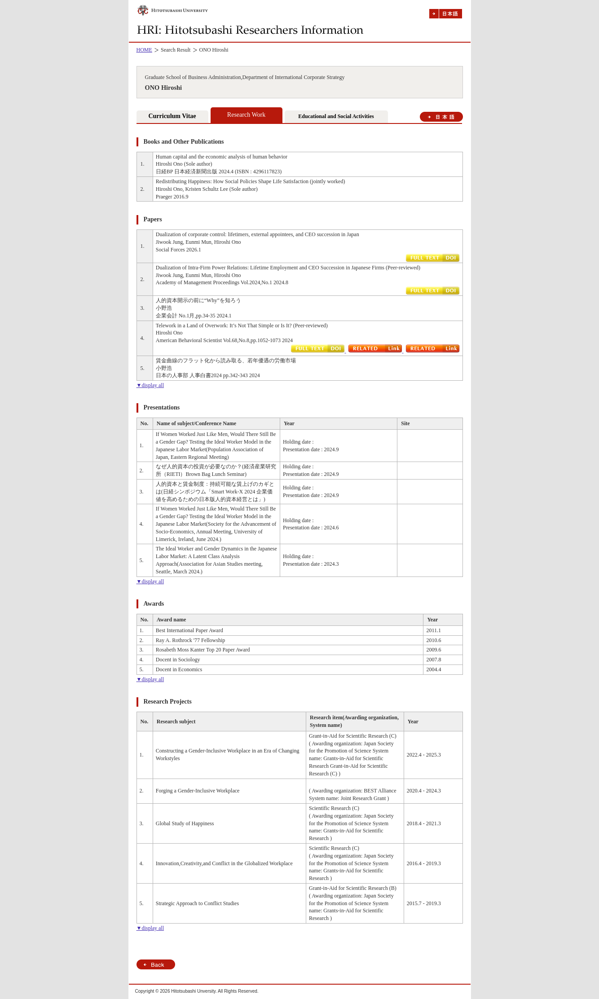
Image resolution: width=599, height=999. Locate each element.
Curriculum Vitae (172, 116)
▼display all (150, 385)
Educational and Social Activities (336, 116)
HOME (144, 50)
